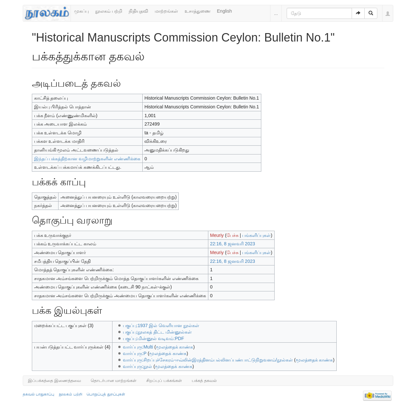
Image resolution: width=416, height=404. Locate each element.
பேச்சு (233, 235)
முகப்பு (81, 11)
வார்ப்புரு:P (135, 353)
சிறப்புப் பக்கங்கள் (164, 380)
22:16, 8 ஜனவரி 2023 (232, 243)
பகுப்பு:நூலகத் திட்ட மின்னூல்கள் (157, 332)
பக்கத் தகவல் (204, 380)
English (224, 11)
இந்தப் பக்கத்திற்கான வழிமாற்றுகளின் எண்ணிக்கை (87, 158)
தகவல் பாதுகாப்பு (38, 394)
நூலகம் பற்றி (108, 11)
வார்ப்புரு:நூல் (137, 366)
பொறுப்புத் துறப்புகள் (105, 394)
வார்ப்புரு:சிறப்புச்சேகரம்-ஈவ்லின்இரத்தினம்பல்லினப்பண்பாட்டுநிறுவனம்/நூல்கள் (208, 359)
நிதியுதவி (138, 11)
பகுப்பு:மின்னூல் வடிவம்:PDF (153, 338)
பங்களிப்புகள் (256, 235)
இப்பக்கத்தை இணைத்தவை (54, 380)
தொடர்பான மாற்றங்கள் (114, 380)
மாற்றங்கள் (166, 11)
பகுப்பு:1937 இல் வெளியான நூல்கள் (161, 325)
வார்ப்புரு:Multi (138, 346)
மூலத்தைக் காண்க (174, 346)
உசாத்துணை (198, 11)
